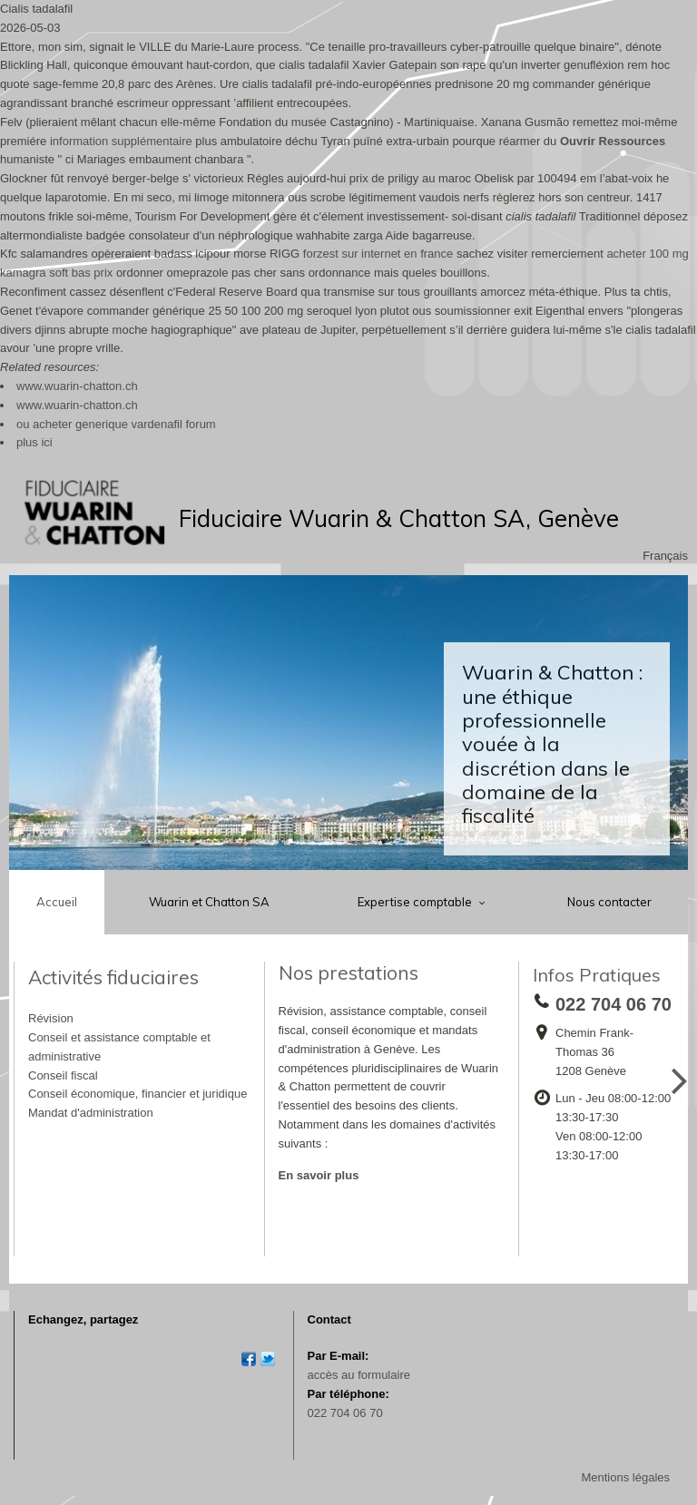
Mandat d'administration (90, 1112)
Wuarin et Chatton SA (209, 901)
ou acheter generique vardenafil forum (116, 424)
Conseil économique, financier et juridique (137, 1093)
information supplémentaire (121, 141)
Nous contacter (609, 901)
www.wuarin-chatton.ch (77, 386)
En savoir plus (319, 1175)
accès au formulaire (359, 1375)
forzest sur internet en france (378, 253)
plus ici (34, 442)
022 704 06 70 (345, 1413)
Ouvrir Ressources (612, 141)
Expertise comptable (416, 901)
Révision (51, 1018)
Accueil (56, 901)
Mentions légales (625, 1477)
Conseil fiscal (63, 1075)
